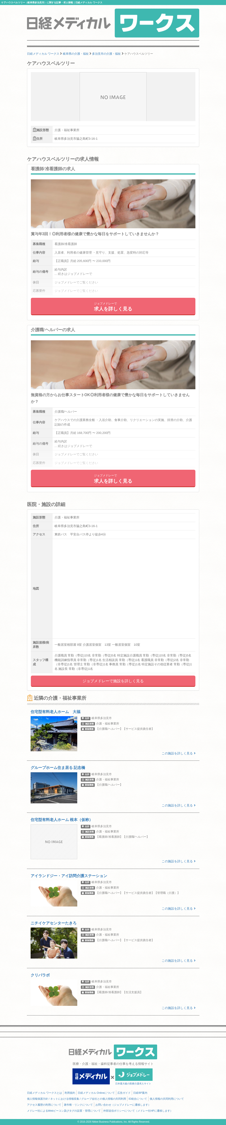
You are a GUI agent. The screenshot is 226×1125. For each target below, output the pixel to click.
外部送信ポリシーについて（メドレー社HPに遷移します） (138, 1110)
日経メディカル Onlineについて (96, 1092)
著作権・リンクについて (78, 1104)
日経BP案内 (140, 1092)
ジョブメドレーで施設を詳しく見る (113, 681)
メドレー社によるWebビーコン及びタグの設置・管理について (64, 1110)
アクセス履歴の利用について (44, 1104)
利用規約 (70, 1092)
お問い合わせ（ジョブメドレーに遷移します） (123, 1104)
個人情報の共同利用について (167, 1098)
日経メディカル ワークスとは (44, 1092)
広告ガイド (124, 1092)
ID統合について (138, 1098)
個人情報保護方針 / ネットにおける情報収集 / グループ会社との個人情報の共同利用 (76, 1098)
